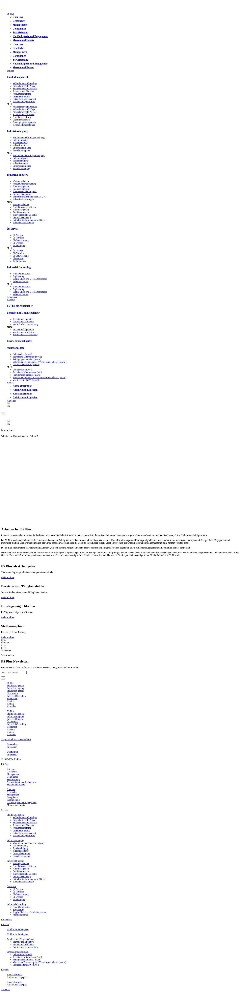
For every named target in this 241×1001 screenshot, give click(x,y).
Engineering (18, 276)
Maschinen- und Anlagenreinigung (29, 137)
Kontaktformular (22, 385)
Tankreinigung (19, 245)
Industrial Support (17, 174)
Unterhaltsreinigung (22, 148)
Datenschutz (12, 744)
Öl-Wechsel (18, 243)
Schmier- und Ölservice (23, 91)
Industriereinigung (17, 131)
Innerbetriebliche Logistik (25, 191)
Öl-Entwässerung (21, 240)
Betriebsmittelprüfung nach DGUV (29, 196)
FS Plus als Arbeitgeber (20, 305)
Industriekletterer (20, 145)
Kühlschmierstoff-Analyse (25, 83)
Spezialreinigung (20, 142)
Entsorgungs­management (24, 99)
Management (20, 24)
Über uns (18, 17)
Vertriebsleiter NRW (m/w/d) (26, 364)
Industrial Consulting (19, 267)
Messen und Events (23, 40)
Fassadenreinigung (21, 150)
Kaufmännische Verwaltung (25, 324)
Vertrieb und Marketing (23, 321)
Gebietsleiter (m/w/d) (22, 354)
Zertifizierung (20, 32)
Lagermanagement (21, 96)
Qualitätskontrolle (21, 189)
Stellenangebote (15, 347)
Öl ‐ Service (12, 693)
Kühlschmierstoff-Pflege (24, 86)
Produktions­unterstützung (24, 183)
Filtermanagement (21, 186)
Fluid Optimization (21, 273)
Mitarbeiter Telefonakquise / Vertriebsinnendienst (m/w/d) (39, 362)
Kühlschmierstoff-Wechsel (25, 88)
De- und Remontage (22, 194)
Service (10, 71)
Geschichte (19, 20)
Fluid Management (17, 77)
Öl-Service (13, 228)
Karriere (11, 299)
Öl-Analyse (18, 235)
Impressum (12, 747)
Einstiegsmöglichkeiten (19, 341)
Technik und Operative (23, 319)
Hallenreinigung (20, 140)
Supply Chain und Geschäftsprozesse (30, 279)
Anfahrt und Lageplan (25, 389)
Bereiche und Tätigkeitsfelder (23, 312)
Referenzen (12, 297)
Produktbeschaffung (22, 94)
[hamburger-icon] (2, 9)
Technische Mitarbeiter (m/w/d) (27, 356)
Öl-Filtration (18, 237)
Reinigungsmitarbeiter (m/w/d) (27, 359)
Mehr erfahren (7, 577)
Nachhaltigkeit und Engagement (30, 36)
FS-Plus (4, 764)
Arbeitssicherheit (20, 281)
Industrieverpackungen (23, 199)
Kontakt (10, 382)
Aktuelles (11, 401)
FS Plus (10, 14)
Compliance (19, 28)
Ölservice (11, 886)
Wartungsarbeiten (21, 181)
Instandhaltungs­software (24, 101)
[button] (123, 104)
